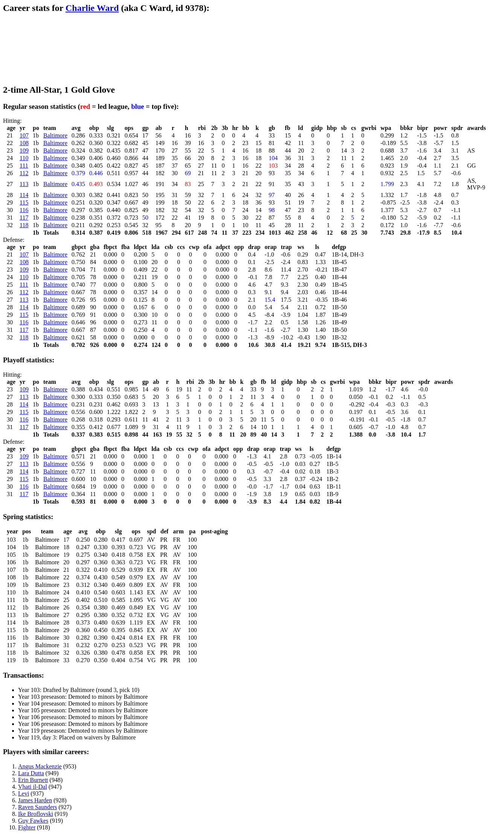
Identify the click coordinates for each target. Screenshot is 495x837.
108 (24, 143)
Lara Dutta (31, 773)
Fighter (26, 827)
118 (24, 225)
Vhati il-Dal (32, 787)
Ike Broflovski (35, 814)
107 (24, 135)
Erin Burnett (33, 780)
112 (24, 173)
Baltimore (55, 135)
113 (24, 184)
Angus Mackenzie (40, 766)
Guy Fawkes (33, 820)
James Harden (35, 800)
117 (24, 217)
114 (24, 195)
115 (24, 202)
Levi (23, 793)
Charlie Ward (92, 8)
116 (24, 210)
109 (24, 150)
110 (24, 158)
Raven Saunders (37, 807)
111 (24, 165)
